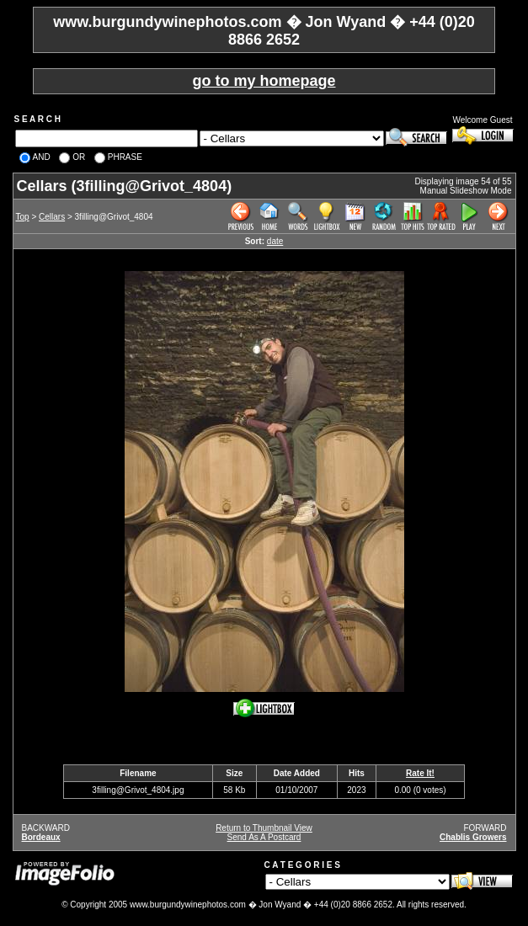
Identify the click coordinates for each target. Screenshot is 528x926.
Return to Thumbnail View (264, 828)
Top (22, 216)
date (275, 241)
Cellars (52, 216)
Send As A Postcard (264, 837)
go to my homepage (263, 80)
